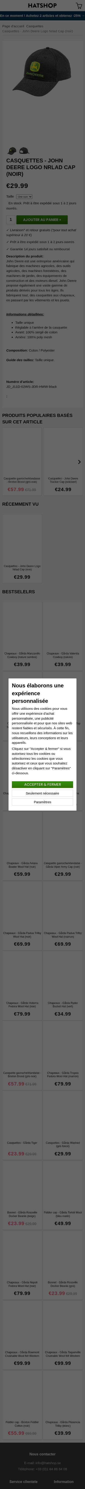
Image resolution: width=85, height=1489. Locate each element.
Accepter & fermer (42, 784)
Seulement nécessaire (42, 793)
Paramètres (42, 802)
